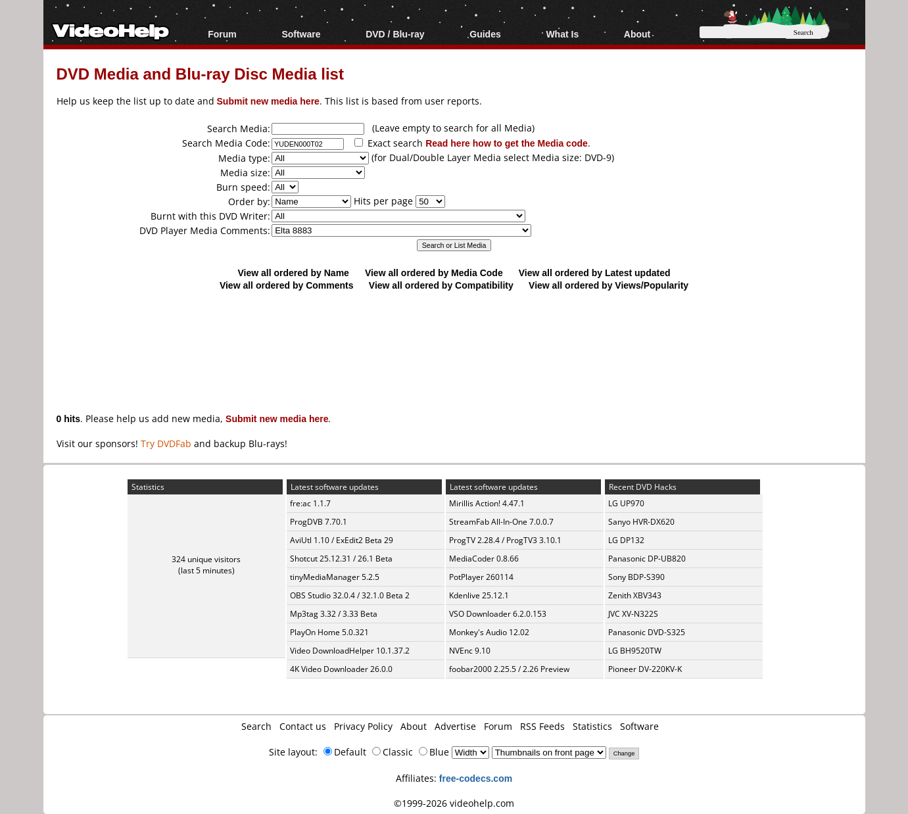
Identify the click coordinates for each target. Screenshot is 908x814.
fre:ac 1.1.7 (310, 503)
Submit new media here (268, 101)
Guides (484, 34)
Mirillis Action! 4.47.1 (487, 503)
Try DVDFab (166, 443)
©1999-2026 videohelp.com (454, 803)
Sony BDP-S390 (636, 577)
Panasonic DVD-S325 (646, 632)
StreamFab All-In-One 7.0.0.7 (501, 521)
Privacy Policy (363, 726)
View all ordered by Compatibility (441, 285)
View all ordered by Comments (287, 285)
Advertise (455, 726)
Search (256, 726)
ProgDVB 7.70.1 (318, 521)
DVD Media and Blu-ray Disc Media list (200, 73)
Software (300, 34)
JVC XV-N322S (633, 613)
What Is (562, 34)
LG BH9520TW (634, 650)
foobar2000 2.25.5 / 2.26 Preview (509, 669)
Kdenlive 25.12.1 (479, 595)
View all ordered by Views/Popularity (608, 285)
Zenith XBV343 (634, 595)
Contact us (302, 726)
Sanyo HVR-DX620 (641, 521)
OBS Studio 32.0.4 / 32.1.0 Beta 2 (350, 595)
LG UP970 (626, 503)
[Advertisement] (454, 345)
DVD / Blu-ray (395, 34)
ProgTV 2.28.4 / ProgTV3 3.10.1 (505, 540)
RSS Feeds (542, 726)
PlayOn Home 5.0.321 (329, 632)
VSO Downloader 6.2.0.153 (497, 613)
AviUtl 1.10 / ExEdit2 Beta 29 (341, 540)
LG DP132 (626, 540)
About (637, 34)
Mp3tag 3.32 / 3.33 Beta (333, 613)
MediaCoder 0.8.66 (484, 558)
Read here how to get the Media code (506, 143)
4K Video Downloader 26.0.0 (341, 669)
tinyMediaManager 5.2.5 (334, 577)
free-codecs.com (475, 778)
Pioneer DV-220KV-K (645, 669)
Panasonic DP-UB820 (647, 558)
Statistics (592, 726)
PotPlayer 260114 (481, 577)
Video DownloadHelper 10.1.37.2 (350, 650)
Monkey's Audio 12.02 (489, 632)
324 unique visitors (206, 559)
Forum (222, 34)
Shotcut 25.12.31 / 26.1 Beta (341, 558)
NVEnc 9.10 (469, 650)
